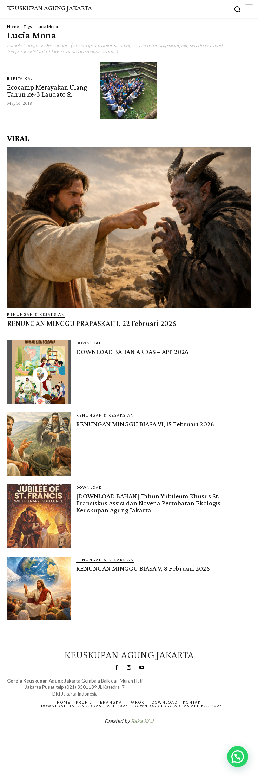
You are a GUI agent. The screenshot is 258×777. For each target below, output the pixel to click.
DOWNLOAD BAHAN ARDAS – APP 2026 (132, 351)
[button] (237, 756)
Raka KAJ (142, 721)
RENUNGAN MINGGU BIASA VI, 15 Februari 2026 (145, 424)
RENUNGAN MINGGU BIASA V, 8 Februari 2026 (143, 568)
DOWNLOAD (89, 343)
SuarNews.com (118, 739)
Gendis (150, 739)
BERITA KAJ (20, 78)
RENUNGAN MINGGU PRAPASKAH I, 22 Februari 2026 (91, 323)
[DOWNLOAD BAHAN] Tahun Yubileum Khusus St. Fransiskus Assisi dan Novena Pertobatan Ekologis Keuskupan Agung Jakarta (148, 503)
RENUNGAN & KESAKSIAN (36, 314)
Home (13, 26)
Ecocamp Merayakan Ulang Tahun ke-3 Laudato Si (47, 90)
